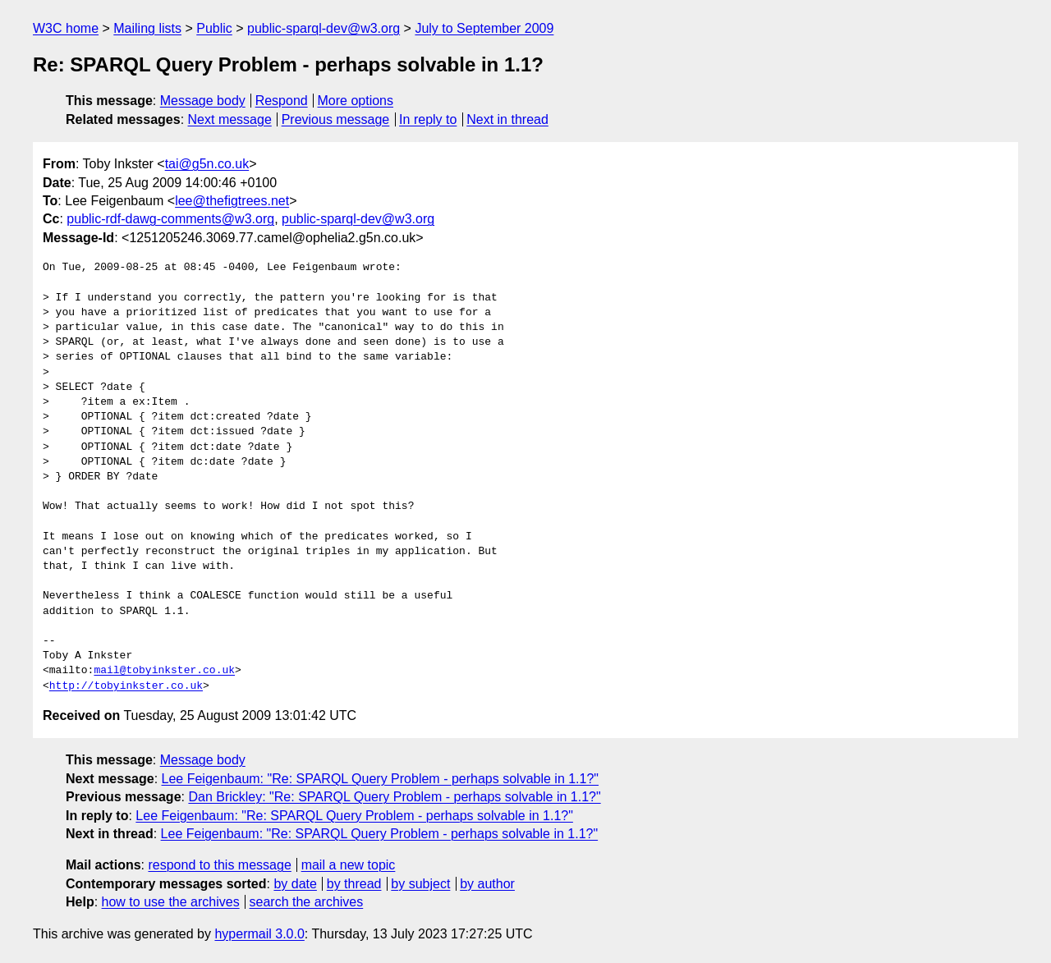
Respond (281, 101)
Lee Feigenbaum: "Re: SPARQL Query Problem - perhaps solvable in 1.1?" (380, 779)
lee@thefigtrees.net (232, 201)
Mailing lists (147, 28)
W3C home (66, 28)
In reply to (428, 119)
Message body (203, 101)
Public (214, 28)
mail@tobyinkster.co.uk (164, 670)
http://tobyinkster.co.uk (126, 686)
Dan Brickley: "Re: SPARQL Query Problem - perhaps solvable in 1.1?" (394, 797)
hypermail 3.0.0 (259, 934)
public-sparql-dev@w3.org (323, 28)
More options (356, 101)
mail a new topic (348, 865)
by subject (420, 884)
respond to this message (219, 865)
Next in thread (507, 119)
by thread (354, 884)
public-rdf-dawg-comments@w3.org (170, 219)
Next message (230, 119)
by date (294, 884)
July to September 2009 (484, 28)
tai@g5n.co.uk (207, 164)
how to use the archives (171, 902)
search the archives (307, 902)
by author (487, 884)
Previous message (336, 119)
